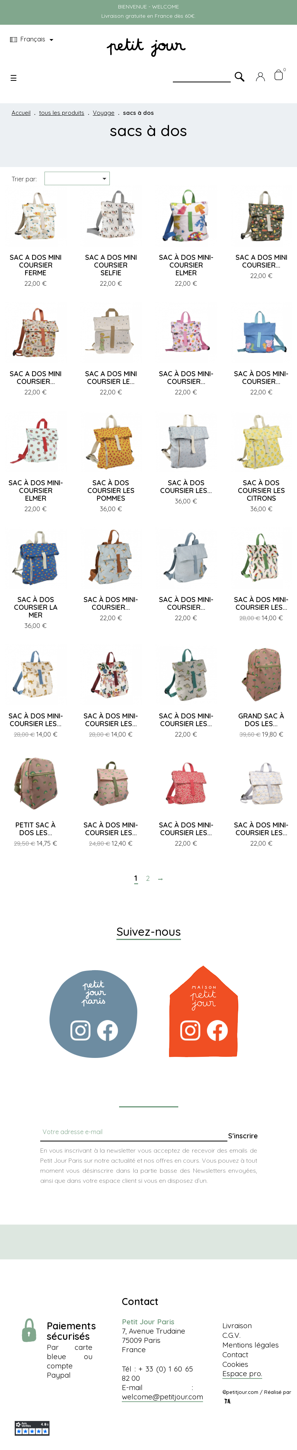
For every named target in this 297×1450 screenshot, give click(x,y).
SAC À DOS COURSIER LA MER (36, 607)
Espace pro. (242, 1373)
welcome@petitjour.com (162, 1396)
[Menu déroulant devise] (33, 39)
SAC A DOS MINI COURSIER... (261, 261)
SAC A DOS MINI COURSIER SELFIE (111, 265)
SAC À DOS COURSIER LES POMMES (111, 490)
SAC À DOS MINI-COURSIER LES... (261, 603)
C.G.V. (231, 1335)
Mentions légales (250, 1344)
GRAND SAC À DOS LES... (261, 719)
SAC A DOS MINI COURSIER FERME (35, 265)
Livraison (237, 1325)
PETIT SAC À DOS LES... (35, 829)
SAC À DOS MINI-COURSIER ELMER (186, 265)
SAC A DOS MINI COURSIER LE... (111, 377)
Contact (235, 1354)
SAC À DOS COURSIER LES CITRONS (261, 490)
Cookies (235, 1364)
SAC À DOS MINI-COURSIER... (186, 377)
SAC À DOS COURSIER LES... (186, 486)
